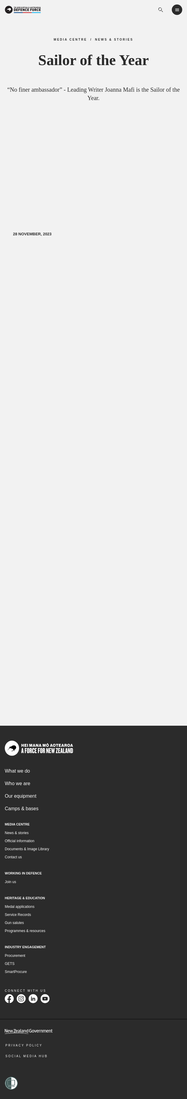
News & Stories (114, 39)
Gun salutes (14, 923)
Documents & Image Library (27, 850)
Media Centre (70, 39)
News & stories (17, 833)
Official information (19, 841)
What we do (17, 771)
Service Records (18, 915)
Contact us (13, 858)
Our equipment (20, 796)
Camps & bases (21, 809)
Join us (10, 882)
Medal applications (19, 907)
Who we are (17, 784)
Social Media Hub (26, 1056)
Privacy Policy (23, 1045)
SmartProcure (16, 972)
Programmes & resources (25, 931)
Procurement (15, 956)
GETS (10, 964)
